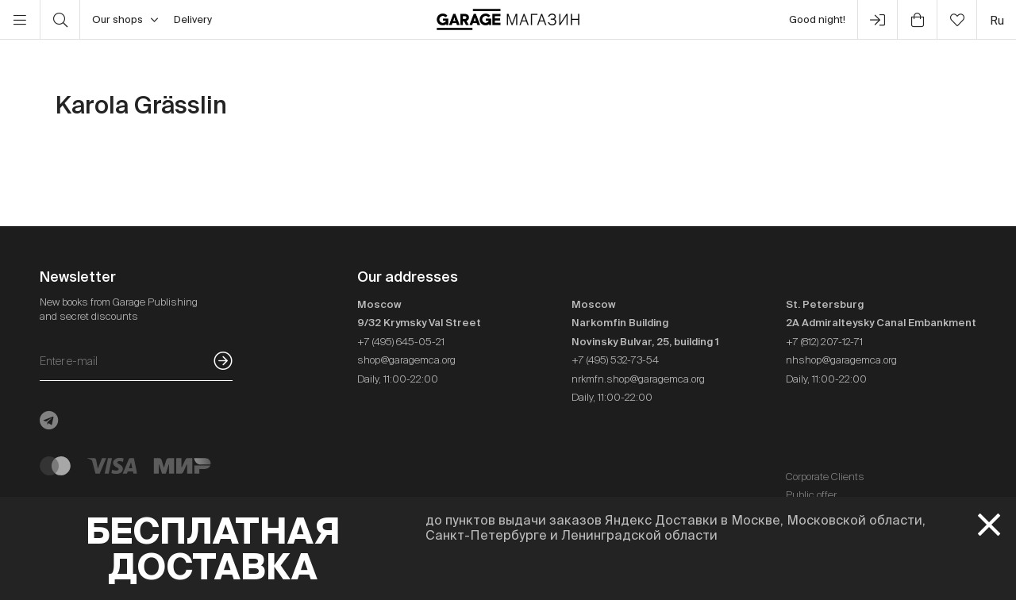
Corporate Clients (825, 477)
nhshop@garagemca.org (841, 360)
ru (997, 20)
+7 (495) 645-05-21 (400, 342)
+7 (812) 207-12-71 (824, 342)
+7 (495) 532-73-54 (615, 360)
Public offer (811, 495)
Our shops (125, 20)
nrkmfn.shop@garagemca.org (638, 379)
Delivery (193, 19)
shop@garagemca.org (406, 360)
